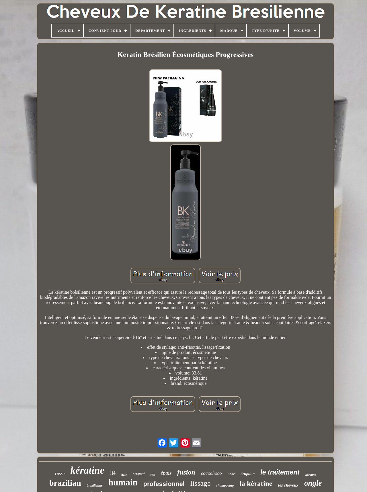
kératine (87, 470)
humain (123, 482)
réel (153, 474)
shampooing (225, 485)
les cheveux (288, 485)
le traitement (280, 472)
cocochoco (211, 473)
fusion (186, 472)
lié (113, 473)
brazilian (65, 482)
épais (166, 473)
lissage (200, 483)
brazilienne (95, 485)
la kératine (255, 483)
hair (124, 474)
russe (60, 473)
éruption (248, 474)
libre (231, 474)
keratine (310, 474)
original (139, 474)
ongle (313, 483)
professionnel (164, 483)
